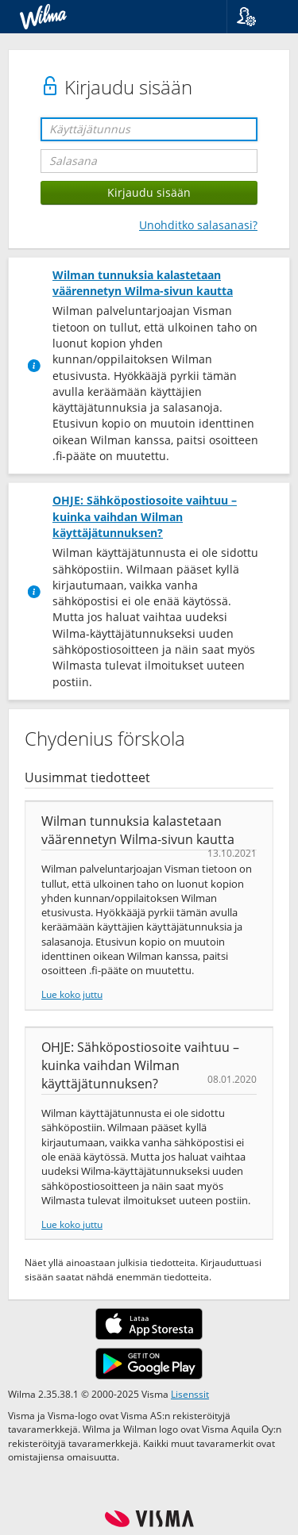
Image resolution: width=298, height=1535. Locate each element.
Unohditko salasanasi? (198, 224)
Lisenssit (190, 1393)
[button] (256, 16)
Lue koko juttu (72, 994)
